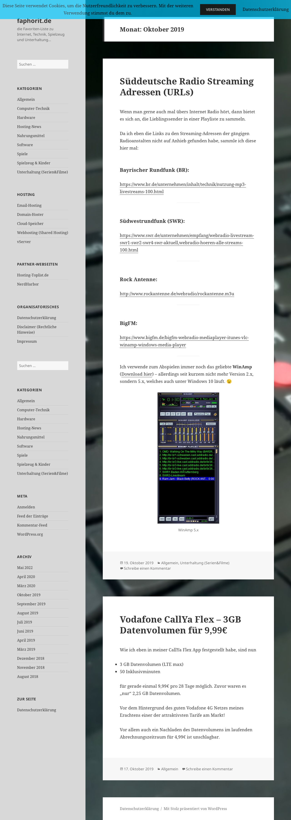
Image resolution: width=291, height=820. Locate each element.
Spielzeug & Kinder (33, 162)
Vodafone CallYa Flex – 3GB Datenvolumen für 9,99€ (180, 624)
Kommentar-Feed (32, 525)
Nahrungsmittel (31, 135)
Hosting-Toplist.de (33, 275)
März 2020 (26, 585)
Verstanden (218, 9)
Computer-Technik (33, 108)
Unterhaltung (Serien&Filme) (42, 172)
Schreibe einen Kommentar (147, 568)
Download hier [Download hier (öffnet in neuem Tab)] (136, 374)
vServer (24, 241)
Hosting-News (29, 126)
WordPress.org (30, 534)
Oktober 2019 (28, 594)
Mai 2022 (25, 567)
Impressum (27, 341)
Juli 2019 (24, 622)
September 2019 (31, 603)
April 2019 (26, 640)
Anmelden (26, 507)
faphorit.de (34, 20)
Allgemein (26, 99)
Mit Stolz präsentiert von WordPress (195, 808)
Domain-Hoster (30, 214)
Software (25, 144)
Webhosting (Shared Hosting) (42, 232)
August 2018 (27, 676)
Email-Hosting (29, 205)
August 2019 (27, 613)
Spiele (22, 153)
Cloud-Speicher (30, 223)
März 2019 (26, 649)
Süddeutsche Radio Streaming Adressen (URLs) (187, 86)
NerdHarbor (28, 284)
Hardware (26, 117)
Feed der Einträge (32, 516)
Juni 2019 (25, 631)
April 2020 (26, 576)
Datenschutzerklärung (36, 317)
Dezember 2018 (30, 658)
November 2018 (31, 667)
